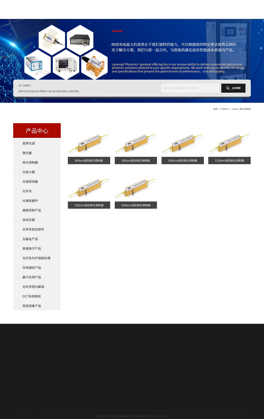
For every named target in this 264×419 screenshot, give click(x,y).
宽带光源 (28, 143)
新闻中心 (18, 380)
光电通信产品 (31, 267)
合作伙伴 (18, 368)
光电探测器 (30, 181)
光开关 (27, 191)
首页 (215, 109)
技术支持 (18, 374)
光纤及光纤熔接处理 (36, 258)
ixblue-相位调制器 (241, 109)
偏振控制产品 (31, 210)
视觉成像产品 (31, 305)
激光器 (27, 152)
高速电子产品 (31, 248)
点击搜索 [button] (233, 88)
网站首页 (113, 9)
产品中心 (162, 9)
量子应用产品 (31, 277)
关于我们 (138, 9)
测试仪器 (28, 219)
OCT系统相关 (31, 296)
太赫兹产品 (30, 238)
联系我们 (18, 386)
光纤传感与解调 (33, 286)
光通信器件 (30, 200)
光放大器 (28, 172)
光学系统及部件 (33, 229)
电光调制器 (30, 162)
